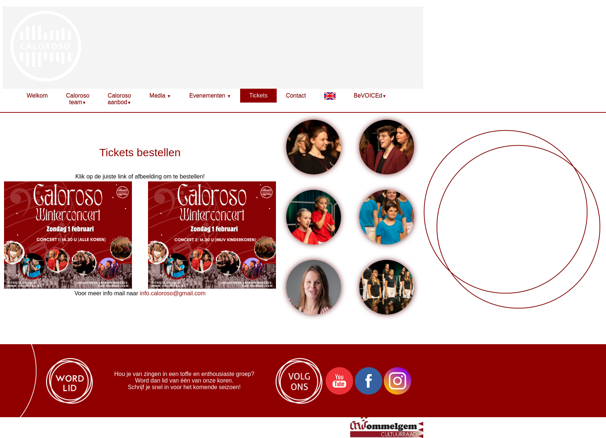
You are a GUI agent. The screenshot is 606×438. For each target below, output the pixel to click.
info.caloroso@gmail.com (172, 293)
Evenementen (210, 95)
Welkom (37, 95)
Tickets (258, 95)
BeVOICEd (370, 95)
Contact (296, 95)
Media (160, 95)
